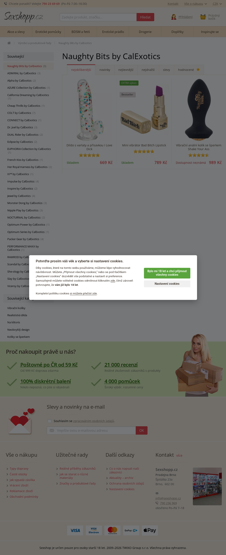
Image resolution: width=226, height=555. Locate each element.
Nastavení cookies (167, 284)
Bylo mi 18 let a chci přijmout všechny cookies (167, 273)
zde (113, 280)
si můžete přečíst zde (83, 293)
